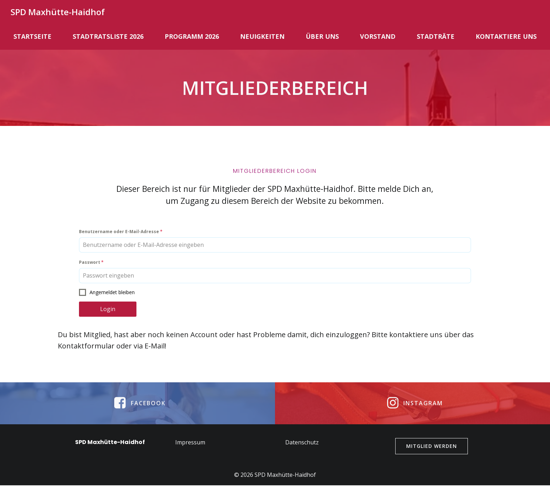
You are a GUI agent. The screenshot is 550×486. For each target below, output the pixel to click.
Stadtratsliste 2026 (108, 36)
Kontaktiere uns (506, 36)
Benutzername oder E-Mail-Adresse (121, 233)
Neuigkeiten (262, 36)
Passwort (92, 264)
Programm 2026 (192, 36)
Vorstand (378, 36)
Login (108, 310)
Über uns (322, 36)
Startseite (32, 36)
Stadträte (435, 36)
